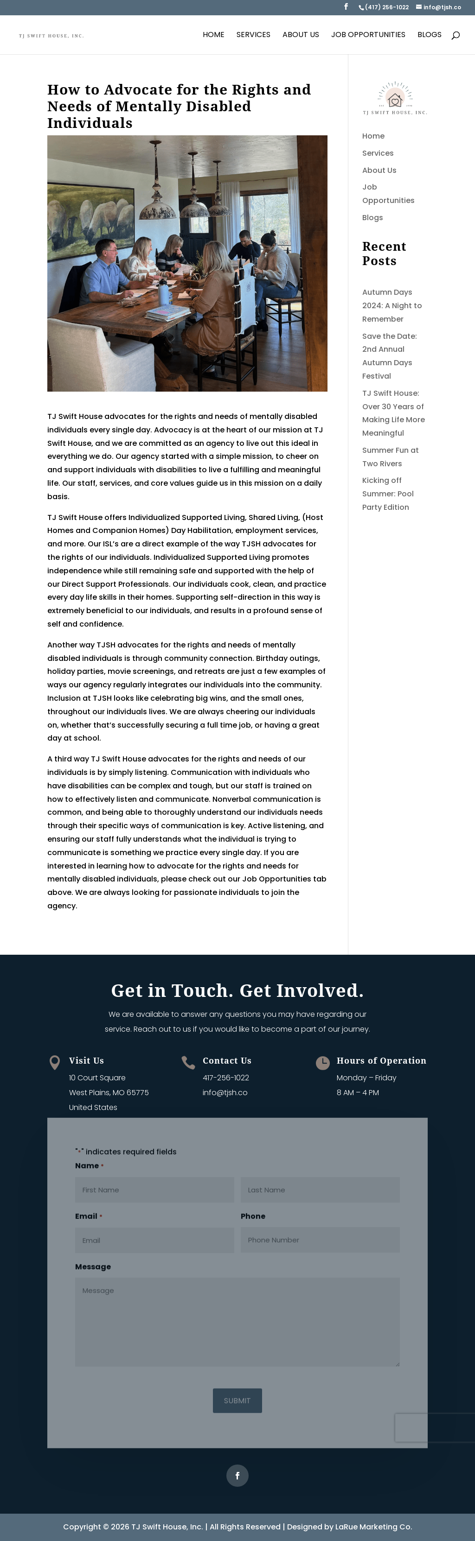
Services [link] (253, 36)
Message (93, 1262)
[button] (346, 9)
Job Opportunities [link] (368, 36)
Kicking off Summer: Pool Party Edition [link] (388, 494)
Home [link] (214, 36)
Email (88, 1212)
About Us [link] (300, 36)
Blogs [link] (429, 36)
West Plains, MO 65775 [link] (109, 1092)
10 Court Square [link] (97, 1077)
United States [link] (93, 1107)
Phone (253, 1211)
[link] (387, 7)
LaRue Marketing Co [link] (373, 1527)
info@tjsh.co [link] (225, 1092)
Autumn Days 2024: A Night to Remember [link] (392, 305)
